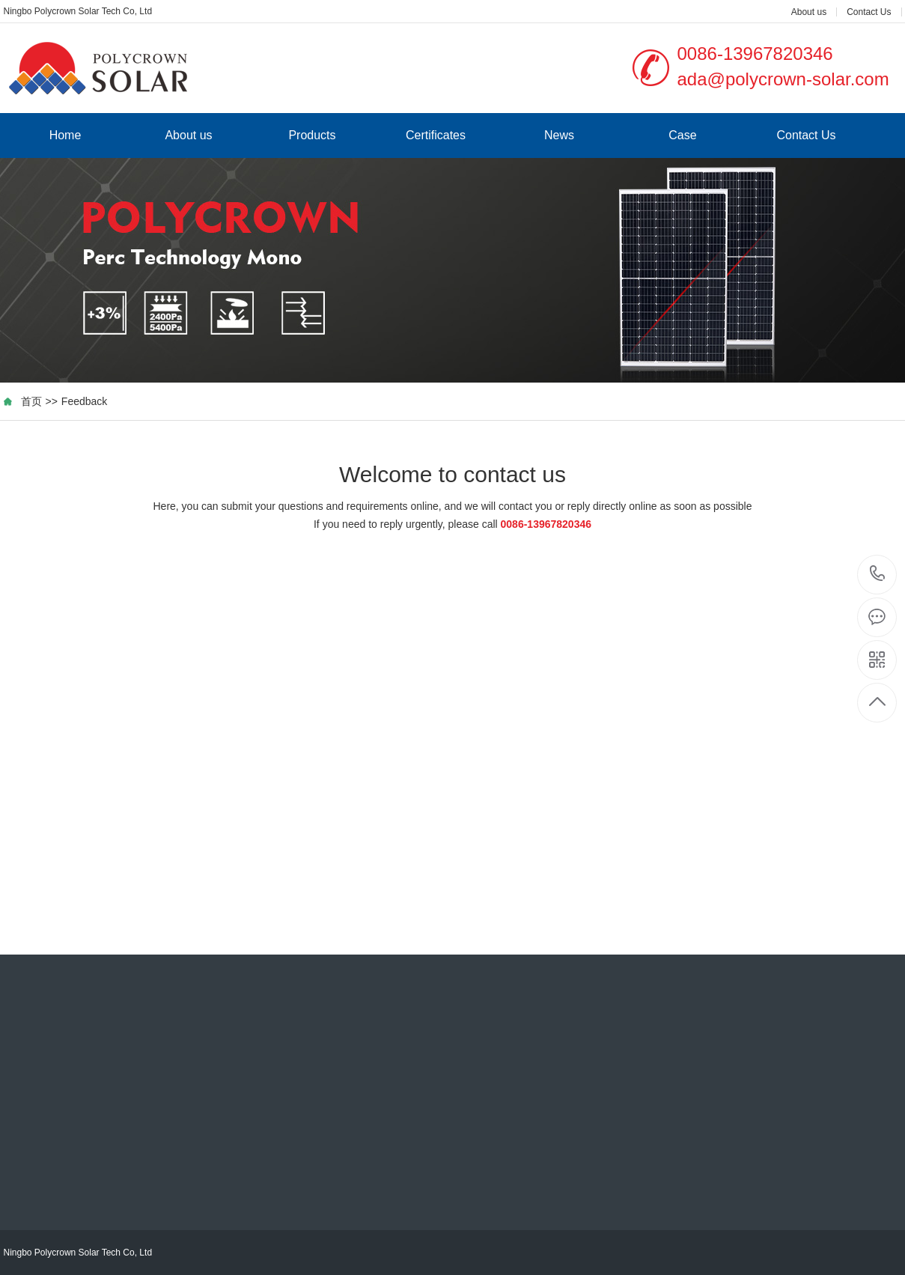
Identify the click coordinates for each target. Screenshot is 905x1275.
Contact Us (869, 12)
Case (682, 135)
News (559, 135)
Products (311, 135)
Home (65, 135)
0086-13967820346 (878, 574)
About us (808, 12)
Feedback (84, 401)
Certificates (436, 135)
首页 (31, 401)
